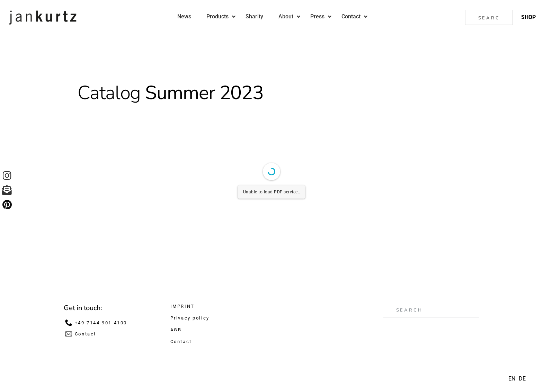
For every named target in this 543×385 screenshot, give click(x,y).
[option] (522, 379)
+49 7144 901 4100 (101, 322)
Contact (85, 333)
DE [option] (522, 378)
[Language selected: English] (518, 378)
